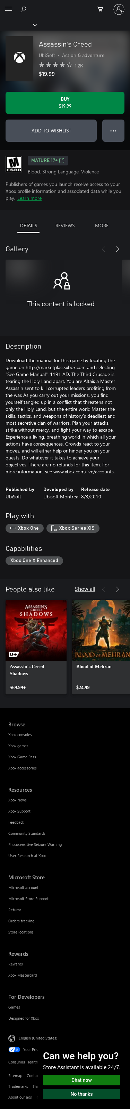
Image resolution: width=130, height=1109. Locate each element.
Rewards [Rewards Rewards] (15, 964)
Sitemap (15, 1075)
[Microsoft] (65, 5)
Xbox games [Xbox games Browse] (18, 745)
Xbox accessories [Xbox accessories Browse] (22, 768)
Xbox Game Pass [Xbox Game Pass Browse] (22, 757)
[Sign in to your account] (119, 9)
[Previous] (104, 249)
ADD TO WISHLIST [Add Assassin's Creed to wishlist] (51, 130)
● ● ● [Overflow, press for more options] (113, 130)
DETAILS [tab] (28, 225)
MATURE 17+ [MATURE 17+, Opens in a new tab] (47, 160)
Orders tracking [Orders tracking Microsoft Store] (21, 921)
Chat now (81, 1080)
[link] (36, 647)
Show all (85, 588)
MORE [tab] (102, 225)
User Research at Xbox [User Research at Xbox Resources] (27, 855)
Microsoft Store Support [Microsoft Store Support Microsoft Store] (28, 898)
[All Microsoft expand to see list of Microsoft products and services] (8, 9)
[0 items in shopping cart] (102, 9)
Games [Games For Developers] (14, 1007)
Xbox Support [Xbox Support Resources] (19, 811)
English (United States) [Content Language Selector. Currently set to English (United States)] (38, 1038)
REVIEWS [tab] (65, 225)
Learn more (29, 198)
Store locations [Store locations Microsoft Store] (21, 932)
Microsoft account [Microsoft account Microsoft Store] (23, 887)
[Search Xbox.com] (24, 9)
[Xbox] (18, 25)
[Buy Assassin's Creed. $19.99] (65, 103)
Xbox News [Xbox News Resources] (17, 800)
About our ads (20, 1097)
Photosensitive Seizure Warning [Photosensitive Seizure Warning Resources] (35, 844)
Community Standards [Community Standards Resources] (26, 833)
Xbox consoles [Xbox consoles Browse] (20, 734)
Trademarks (18, 1086)
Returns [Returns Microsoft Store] (14, 909)
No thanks (82, 1094)
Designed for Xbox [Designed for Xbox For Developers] (23, 1018)
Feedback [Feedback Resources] (16, 822)
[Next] (117, 249)
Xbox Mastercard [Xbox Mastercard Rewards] (22, 975)
